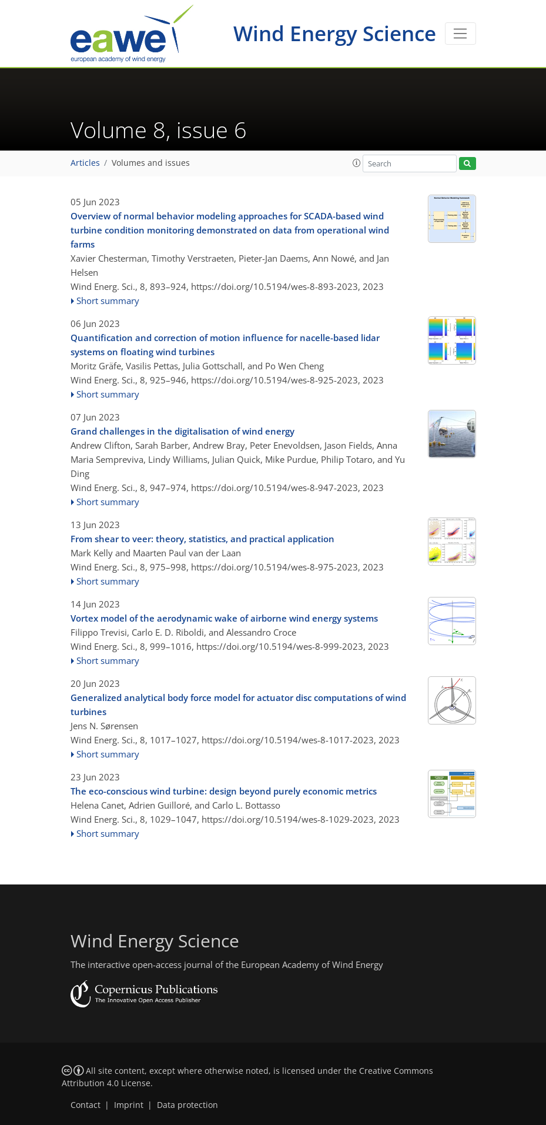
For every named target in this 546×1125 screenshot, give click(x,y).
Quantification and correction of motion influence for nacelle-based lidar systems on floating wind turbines (225, 345)
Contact (86, 1105)
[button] (357, 163)
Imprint (128, 1105)
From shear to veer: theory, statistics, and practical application (202, 539)
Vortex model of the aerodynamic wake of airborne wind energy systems (224, 618)
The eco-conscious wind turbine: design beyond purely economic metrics (224, 791)
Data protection (187, 1105)
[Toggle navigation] (460, 33)
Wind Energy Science (334, 33)
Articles (85, 163)
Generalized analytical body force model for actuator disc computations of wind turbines (238, 704)
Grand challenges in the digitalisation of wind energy (182, 431)
